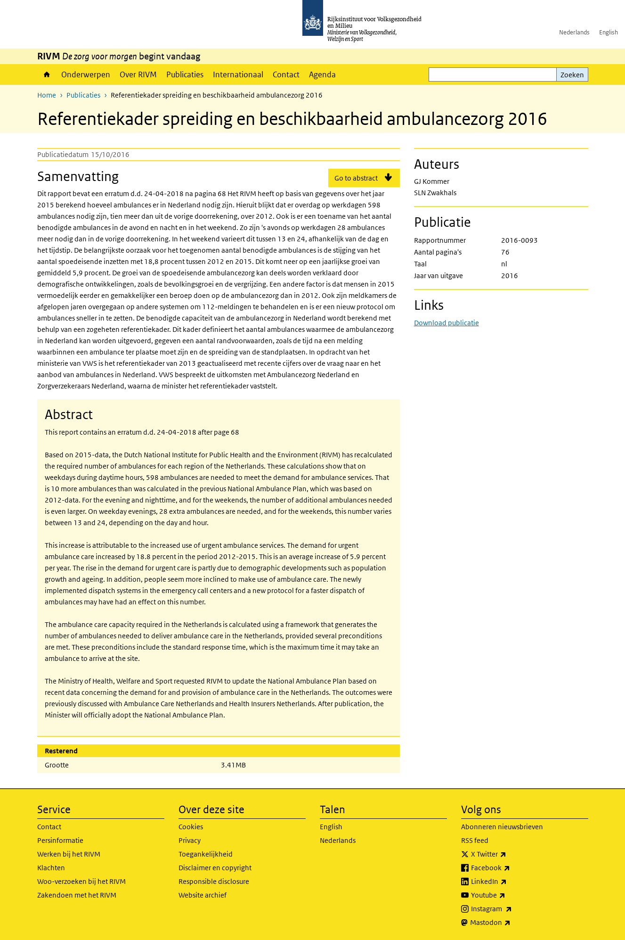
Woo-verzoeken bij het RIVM (81, 881)
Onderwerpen (85, 74)
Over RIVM (138, 74)
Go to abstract (356, 177)
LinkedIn (509, 881)
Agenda (322, 74)
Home (47, 74)
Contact (286, 74)
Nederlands (574, 32)
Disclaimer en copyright (215, 867)
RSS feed (474, 840)
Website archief (203, 895)
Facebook (511, 868)
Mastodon (511, 922)
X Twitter (509, 854)
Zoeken (572, 74)
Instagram (512, 909)
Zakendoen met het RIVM (76, 895)
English (608, 32)
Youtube (509, 895)
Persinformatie (60, 840)
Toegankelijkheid (206, 853)
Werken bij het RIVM (68, 853)
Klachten (51, 867)
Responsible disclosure (214, 881)
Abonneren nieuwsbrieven (502, 826)
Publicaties (184, 74)
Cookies (191, 826)
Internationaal (238, 74)
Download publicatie (446, 322)
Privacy (190, 840)
